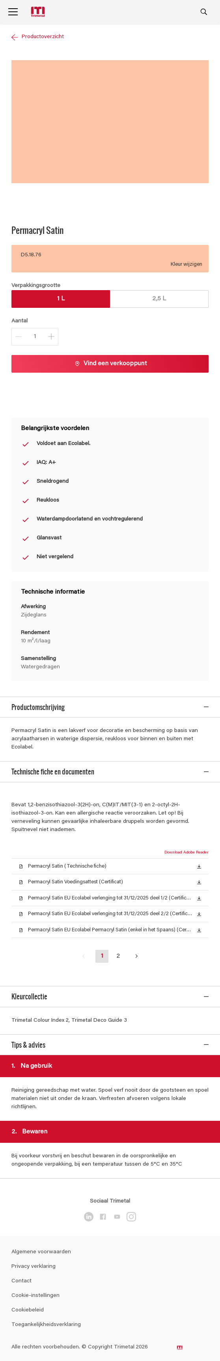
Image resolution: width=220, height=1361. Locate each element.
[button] (199, 864)
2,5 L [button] (159, 299)
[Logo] (38, 12)
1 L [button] (61, 299)
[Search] (204, 12)
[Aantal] (34, 337)
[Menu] (13, 12)
